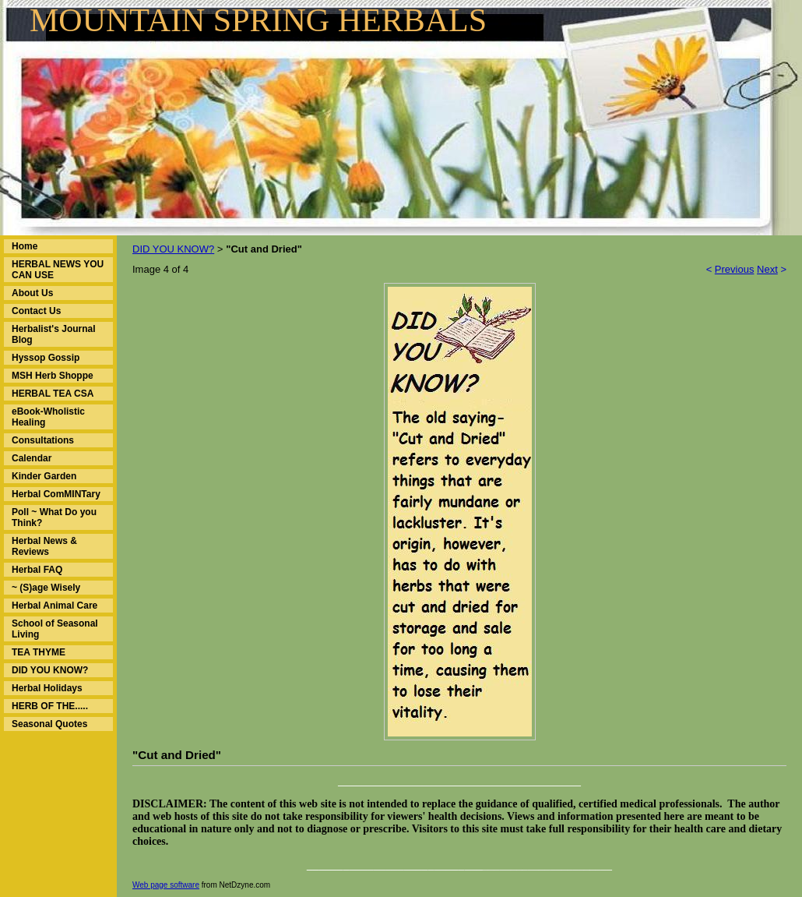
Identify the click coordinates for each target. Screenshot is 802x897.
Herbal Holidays (47, 688)
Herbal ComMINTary (56, 494)
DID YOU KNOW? (50, 670)
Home (24, 246)
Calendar (31, 458)
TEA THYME (38, 652)
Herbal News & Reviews (44, 546)
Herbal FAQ (37, 569)
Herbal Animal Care (54, 605)
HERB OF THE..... (50, 706)
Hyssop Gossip (45, 357)
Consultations (43, 440)
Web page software (165, 885)
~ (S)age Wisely (46, 587)
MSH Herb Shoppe (52, 375)
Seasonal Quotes (49, 724)
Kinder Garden (44, 476)
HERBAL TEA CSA (52, 393)
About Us (32, 293)
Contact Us (36, 310)
